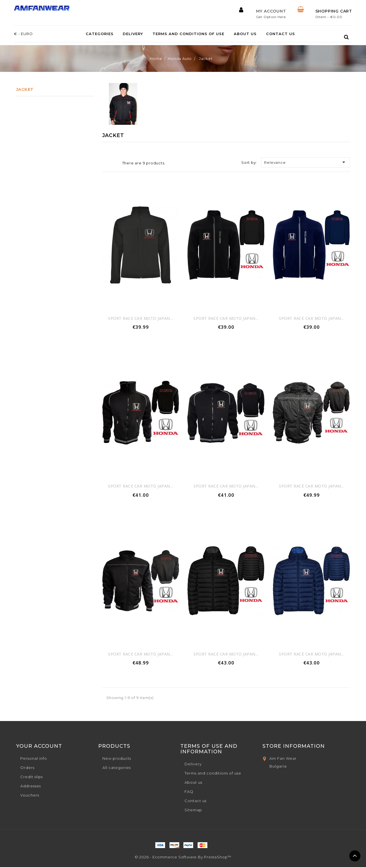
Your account (39, 746)
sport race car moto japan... (140, 318)
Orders (27, 767)
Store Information (293, 746)
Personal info (33, 758)
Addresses (30, 786)
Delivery (133, 34)
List (114, 163)
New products (116, 758)
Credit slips (31, 777)
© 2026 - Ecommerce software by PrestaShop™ (183, 857)
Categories (100, 34)
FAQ (189, 791)
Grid (105, 163)
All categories (116, 767)
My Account (271, 11)
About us (245, 34)
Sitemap (193, 810)
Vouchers (29, 795)
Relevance (305, 162)
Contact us (280, 34)
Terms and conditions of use (188, 34)
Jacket (25, 89)
